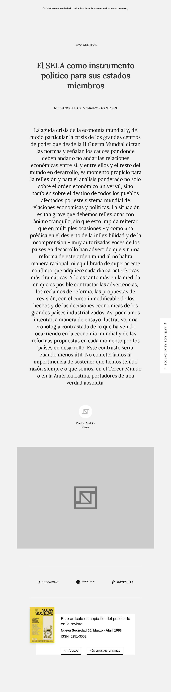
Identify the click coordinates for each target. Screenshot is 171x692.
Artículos (71, 650)
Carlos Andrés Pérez (85, 425)
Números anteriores (105, 650)
